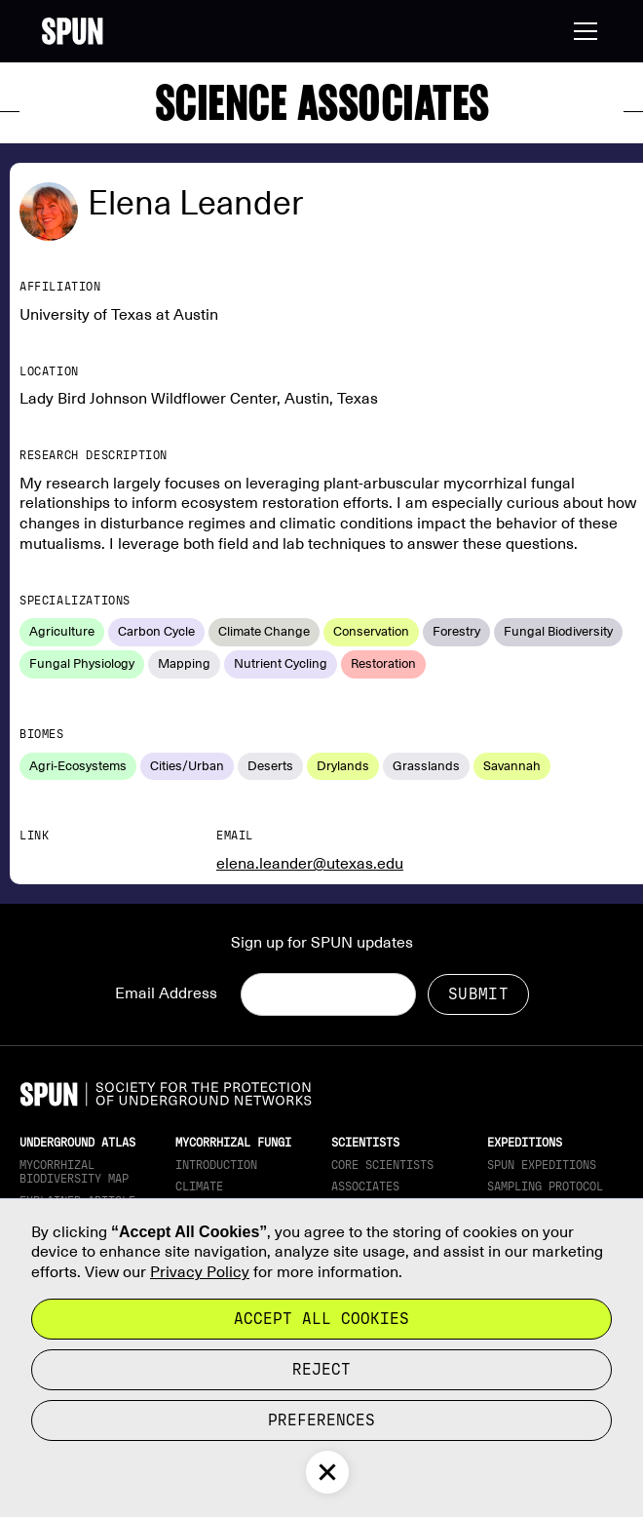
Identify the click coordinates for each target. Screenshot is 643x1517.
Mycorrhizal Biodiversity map (74, 1172)
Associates (365, 1186)
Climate (199, 1186)
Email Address (166, 993)
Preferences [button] (321, 1420)
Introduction (216, 1165)
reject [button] (321, 1369)
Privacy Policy (199, 1272)
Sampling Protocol (545, 1186)
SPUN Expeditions (541, 1165)
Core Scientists (382, 1165)
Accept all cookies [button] (321, 1318)
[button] (581, 31)
